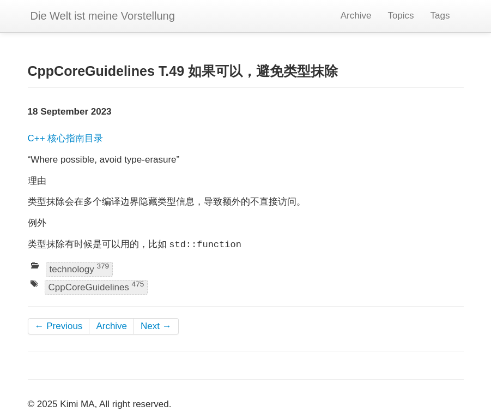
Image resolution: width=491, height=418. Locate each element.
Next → (156, 326)
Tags (440, 15)
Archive (356, 15)
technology (80, 268)
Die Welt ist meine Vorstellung (103, 16)
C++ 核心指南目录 (66, 138)
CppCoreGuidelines (96, 286)
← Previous (59, 326)
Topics (400, 15)
